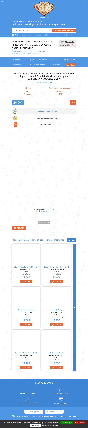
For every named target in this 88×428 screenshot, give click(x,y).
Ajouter (73, 102)
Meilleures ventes (37, 64)
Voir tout (71, 240)
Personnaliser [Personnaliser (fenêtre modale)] (35, 425)
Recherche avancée (67, 35)
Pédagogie (29, 59)
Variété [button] (42, 59)
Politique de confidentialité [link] (50, 425)
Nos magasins (34, 412)
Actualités (55, 64)
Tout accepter (66, 422)
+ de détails (44, 222)
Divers (39, 82)
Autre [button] (54, 59)
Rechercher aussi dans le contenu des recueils (31, 35)
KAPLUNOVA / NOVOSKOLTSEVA (44, 78)
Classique (17, 59)
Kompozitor (28, 94)
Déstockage (70, 65)
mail (74, 416)
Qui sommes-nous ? (54, 412)
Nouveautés (18, 64)
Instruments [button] (68, 59)
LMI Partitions (44, 17)
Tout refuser (79, 422)
